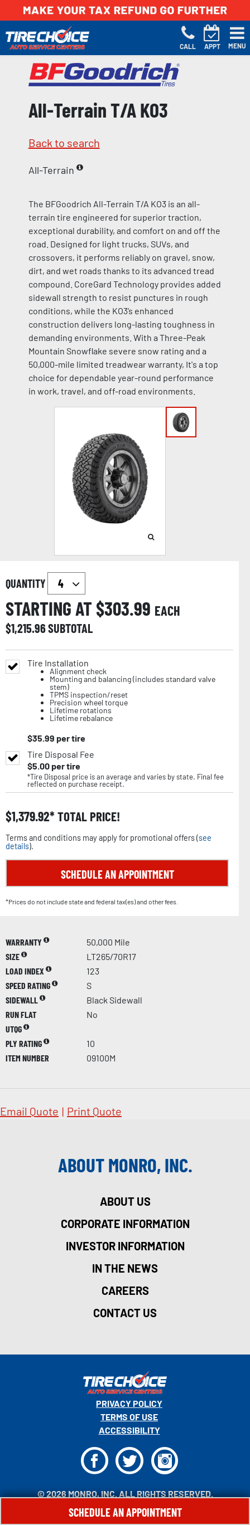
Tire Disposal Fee (60, 754)
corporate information (125, 1223)
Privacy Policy (129, 1403)
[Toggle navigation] (237, 37)
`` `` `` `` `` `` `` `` (66, 583)
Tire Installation (129, 691)
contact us (125, 1312)
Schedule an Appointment (117, 874)
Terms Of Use (129, 1416)
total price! (87, 816)
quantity (45, 583)
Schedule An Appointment (125, 1512)
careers (125, 1290)
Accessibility (129, 1430)
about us (125, 1201)
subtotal (70, 628)
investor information (125, 1246)
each (167, 610)
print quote (94, 1111)
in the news (125, 1268)
